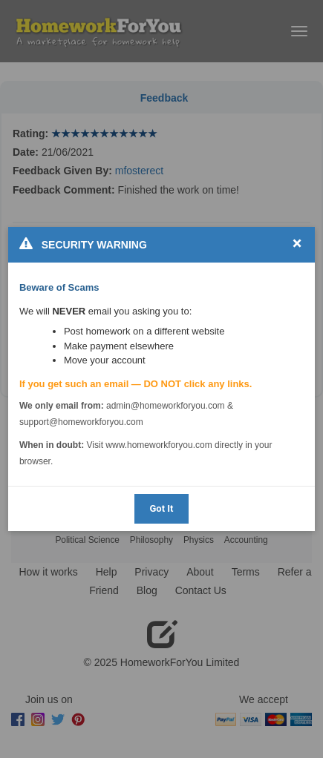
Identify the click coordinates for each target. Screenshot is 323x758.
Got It (161, 508)
